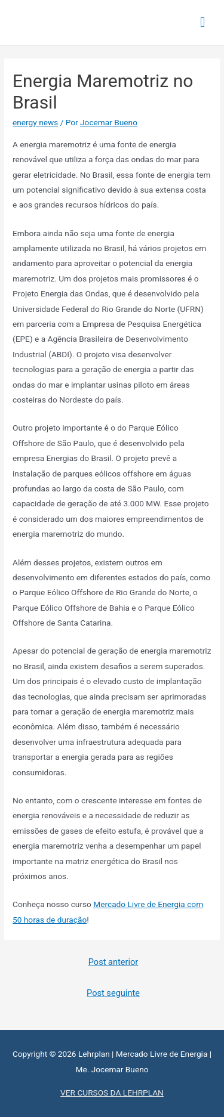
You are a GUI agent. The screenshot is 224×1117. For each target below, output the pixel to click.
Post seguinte (113, 993)
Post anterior (113, 962)
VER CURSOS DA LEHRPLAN (112, 1092)
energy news (35, 122)
